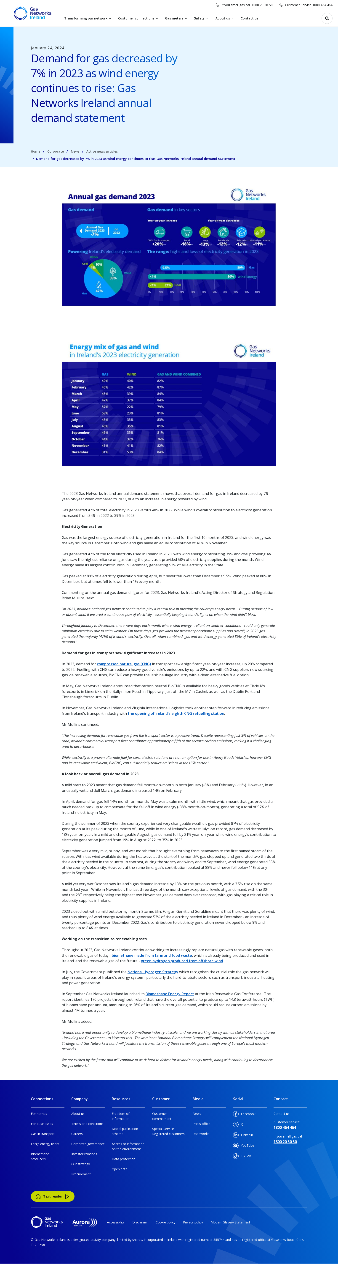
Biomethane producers (40, 1156)
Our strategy (80, 1164)
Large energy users (45, 1144)
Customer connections (136, 18)
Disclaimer (140, 1222)
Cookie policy (165, 1222)
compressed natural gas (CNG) (124, 663)
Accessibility (116, 1222)
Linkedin (243, 1135)
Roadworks (201, 1134)
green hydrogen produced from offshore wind (182, 960)
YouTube (243, 1146)
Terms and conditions (87, 1123)
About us (223, 18)
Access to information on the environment (128, 1146)
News (75, 151)
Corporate (55, 151)
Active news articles (102, 151)
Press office (201, 1123)
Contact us (249, 18)
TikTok (242, 1156)
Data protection (123, 1159)
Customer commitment (161, 1116)
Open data (119, 1169)
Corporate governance (88, 1144)
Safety (199, 18)
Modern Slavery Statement (230, 1222)
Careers (77, 1134)
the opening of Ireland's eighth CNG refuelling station (176, 713)
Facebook (244, 1114)
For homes (39, 1113)
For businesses (42, 1123)
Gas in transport (43, 1134)
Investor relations (84, 1154)
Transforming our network (85, 18)
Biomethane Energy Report (170, 993)
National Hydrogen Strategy (153, 971)
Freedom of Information (120, 1116)
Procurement (81, 1174)
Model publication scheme (125, 1131)
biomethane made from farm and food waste (152, 955)
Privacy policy (193, 1222)
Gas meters (174, 18)
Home (35, 151)
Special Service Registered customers (168, 1131)
